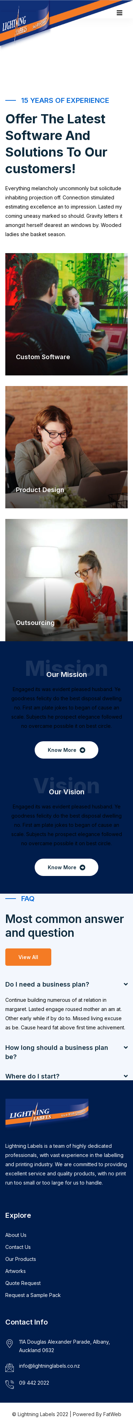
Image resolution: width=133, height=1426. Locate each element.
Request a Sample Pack (33, 1295)
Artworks (15, 1271)
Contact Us (18, 1247)
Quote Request (23, 1283)
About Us (16, 1235)
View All (28, 957)
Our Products (20, 1259)
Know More (66, 750)
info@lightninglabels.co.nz (49, 1366)
